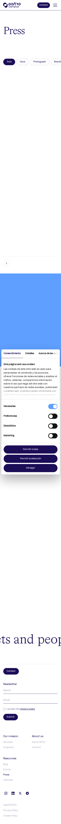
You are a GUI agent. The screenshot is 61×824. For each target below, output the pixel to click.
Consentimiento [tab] (12, 354)
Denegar (30, 468)
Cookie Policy (10, 816)
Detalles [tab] (29, 354)
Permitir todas (30, 449)
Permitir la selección (30, 459)
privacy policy (27, 709)
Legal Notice (10, 805)
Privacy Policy (10, 810)
